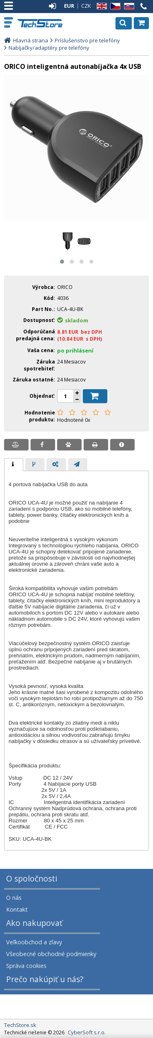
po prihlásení (75, 350)
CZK (86, 5)
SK (127, 6)
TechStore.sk (40, 23)
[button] (62, 262)
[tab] (13, 464)
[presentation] (13, 464)
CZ (114, 6)
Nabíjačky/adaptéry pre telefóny (49, 47)
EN (100, 6)
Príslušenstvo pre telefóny (87, 40)
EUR (69, 5)
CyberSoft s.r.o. (87, 1032)
